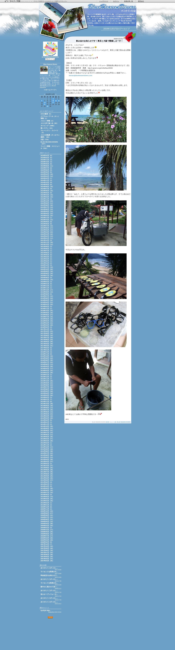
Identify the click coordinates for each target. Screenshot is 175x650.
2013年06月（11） (47, 435)
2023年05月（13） (47, 211)
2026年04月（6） (47, 155)
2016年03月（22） (47, 370)
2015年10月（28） (47, 381)
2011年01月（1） (47, 484)
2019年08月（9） (47, 294)
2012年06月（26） (47, 455)
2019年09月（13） (47, 292)
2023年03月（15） (47, 215)
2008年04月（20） (47, 538)
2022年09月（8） (47, 222)
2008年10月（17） (47, 530)
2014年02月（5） (47, 420)
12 (59, 101)
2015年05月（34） (47, 391)
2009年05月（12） (47, 521)
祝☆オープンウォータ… (49, 594)
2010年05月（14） (47, 497)
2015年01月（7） (47, 399)
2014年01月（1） (47, 422)
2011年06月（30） (47, 474)
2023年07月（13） (47, 207)
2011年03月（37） (47, 480)
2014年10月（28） (47, 404)
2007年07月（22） (47, 552)
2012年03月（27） (47, 461)
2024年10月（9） (47, 182)
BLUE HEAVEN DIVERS (123, 422)
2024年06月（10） (47, 191)
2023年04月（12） (47, 213)
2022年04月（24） (47, 232)
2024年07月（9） (47, 189)
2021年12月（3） (47, 240)
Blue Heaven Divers (50, 64)
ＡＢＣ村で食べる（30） (49, 123)
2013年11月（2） (47, 424)
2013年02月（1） (47, 443)
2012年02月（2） (47, 463)
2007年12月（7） (47, 544)
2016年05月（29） (47, 366)
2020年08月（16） (47, 273)
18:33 (107, 422)
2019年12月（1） (47, 286)
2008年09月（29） (47, 532)
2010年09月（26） (47, 488)
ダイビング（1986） (48, 126)
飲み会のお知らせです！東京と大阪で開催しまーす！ (99, 41)
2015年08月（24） (47, 385)
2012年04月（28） (47, 459)
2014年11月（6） (47, 401)
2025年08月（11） (47, 166)
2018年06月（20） (47, 319)
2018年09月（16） (47, 313)
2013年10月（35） (47, 426)
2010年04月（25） (47, 499)
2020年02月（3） (47, 282)
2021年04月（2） (47, 257)
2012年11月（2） (47, 445)
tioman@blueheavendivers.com (80, 75)
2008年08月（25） (47, 534)
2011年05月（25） (47, 476)
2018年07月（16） (47, 317)
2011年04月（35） (47, 478)
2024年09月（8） (47, 184)
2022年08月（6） (47, 224)
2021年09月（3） (47, 246)
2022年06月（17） (47, 228)
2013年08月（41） (47, 430)
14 (44, 102)
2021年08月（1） (47, 248)
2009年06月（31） (47, 519)
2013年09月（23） (47, 428)
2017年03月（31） (47, 346)
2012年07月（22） (47, 453)
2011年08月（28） (47, 470)
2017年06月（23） (47, 339)
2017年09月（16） (47, 333)
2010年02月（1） (47, 503)
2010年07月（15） (47, 492)
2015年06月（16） (47, 389)
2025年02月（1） (47, 178)
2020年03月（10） (47, 279)
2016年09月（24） (47, 358)
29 (47, 106)
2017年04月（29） (47, 344)
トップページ (103, 1)
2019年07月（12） (47, 296)
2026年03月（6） (47, 158)
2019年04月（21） (47, 302)
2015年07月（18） (47, 387)
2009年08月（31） (47, 515)
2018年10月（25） (47, 311)
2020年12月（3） (47, 265)
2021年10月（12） (47, 244)
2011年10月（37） (47, 466)
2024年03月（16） (47, 197)
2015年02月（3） (47, 397)
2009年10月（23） (47, 511)
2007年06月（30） (47, 554)
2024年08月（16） (47, 186)
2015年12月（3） (47, 377)
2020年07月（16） (47, 275)
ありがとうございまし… (49, 568)
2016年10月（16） (47, 356)
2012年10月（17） (47, 447)
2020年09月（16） (47, 271)
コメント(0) (113, 422)
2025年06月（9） (47, 170)
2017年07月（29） (47, 337)
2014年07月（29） (47, 410)
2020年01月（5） (47, 284)
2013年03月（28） (47, 441)
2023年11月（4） (47, 199)
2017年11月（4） (47, 329)
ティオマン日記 (112, 8)
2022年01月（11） (47, 238)
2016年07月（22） (47, 362)
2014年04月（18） (47, 416)
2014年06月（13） (47, 412)
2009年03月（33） (47, 525)
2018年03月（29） (47, 325)
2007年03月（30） (47, 561)
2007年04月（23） (47, 559)
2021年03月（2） (47, 259)
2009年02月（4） (47, 528)
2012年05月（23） (47, 457)
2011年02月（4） (47, 482)
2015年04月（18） (47, 393)
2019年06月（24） (47, 298)
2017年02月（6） (47, 348)
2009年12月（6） (47, 507)
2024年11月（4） (47, 180)
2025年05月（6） (47, 172)
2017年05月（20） (47, 342)
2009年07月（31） (47, 517)
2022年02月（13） (47, 236)
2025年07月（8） (47, 168)
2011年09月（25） (47, 468)
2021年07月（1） (47, 251)
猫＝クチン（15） (47, 128)
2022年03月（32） (47, 234)
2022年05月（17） (47, 230)
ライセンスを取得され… (49, 572)
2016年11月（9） (47, 354)
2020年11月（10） (47, 267)
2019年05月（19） (47, 300)
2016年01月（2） (47, 375)
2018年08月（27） (47, 315)
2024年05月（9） (47, 193)
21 (44, 104)
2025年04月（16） (47, 174)
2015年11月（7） (47, 379)
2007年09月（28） (47, 548)
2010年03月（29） (47, 501)
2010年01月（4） (47, 505)
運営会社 (141, 1)
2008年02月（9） (47, 542)
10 (53, 101)
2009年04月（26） (47, 523)
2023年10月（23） (47, 201)
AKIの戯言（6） (46, 114)
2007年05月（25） (47, 556)
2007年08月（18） (47, 550)
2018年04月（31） (47, 323)
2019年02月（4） (47, 306)
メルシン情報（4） (47, 121)
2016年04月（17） (47, 368)
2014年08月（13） (47, 408)
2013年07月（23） (47, 432)
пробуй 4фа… (46, 610)
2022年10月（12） (47, 220)
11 (56, 101)
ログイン (116, 1)
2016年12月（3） (47, 352)
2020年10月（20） (47, 269)
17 (53, 102)
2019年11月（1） (47, 288)
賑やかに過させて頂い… (49, 587)
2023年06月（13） (47, 209)
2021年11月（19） (47, 242)
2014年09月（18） (47, 406)
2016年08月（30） (47, 360)
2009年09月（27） (47, 513)
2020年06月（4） (47, 277)
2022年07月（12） (47, 226)
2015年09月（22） (47, 383)
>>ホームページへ (50, 90)
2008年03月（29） (47, 540)
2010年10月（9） (47, 486)
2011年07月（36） (47, 472)
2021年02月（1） (47, 261)
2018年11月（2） (47, 308)
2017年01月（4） (47, 350)
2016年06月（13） (47, 364)
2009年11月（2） (47, 509)
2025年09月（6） (47, 164)
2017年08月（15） (47, 335)
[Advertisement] (50, 634)
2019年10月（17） (47, 290)
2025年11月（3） (47, 160)
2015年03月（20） (47, 395)
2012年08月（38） (47, 451)
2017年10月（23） (47, 331)
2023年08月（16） (47, 205)
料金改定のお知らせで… (49, 575)
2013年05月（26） (47, 437)
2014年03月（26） (47, 418)
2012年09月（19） (47, 449)
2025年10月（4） (47, 162)
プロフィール (50, 59)
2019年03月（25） (47, 304)
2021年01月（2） (47, 263)
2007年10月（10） (47, 546)
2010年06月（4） (47, 494)
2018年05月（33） (47, 321)
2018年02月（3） (47, 327)
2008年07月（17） (47, 536)
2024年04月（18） (47, 195)
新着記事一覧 (128, 1)
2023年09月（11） (47, 203)
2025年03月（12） (47, 176)
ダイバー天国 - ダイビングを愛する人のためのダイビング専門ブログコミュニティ (37, 1)
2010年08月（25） (47, 490)
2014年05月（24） (47, 414)
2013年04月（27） (47, 439)
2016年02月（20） (47, 373)
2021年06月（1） (47, 253)
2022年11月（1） (47, 217)
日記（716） (45, 139)
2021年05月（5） (47, 255)
